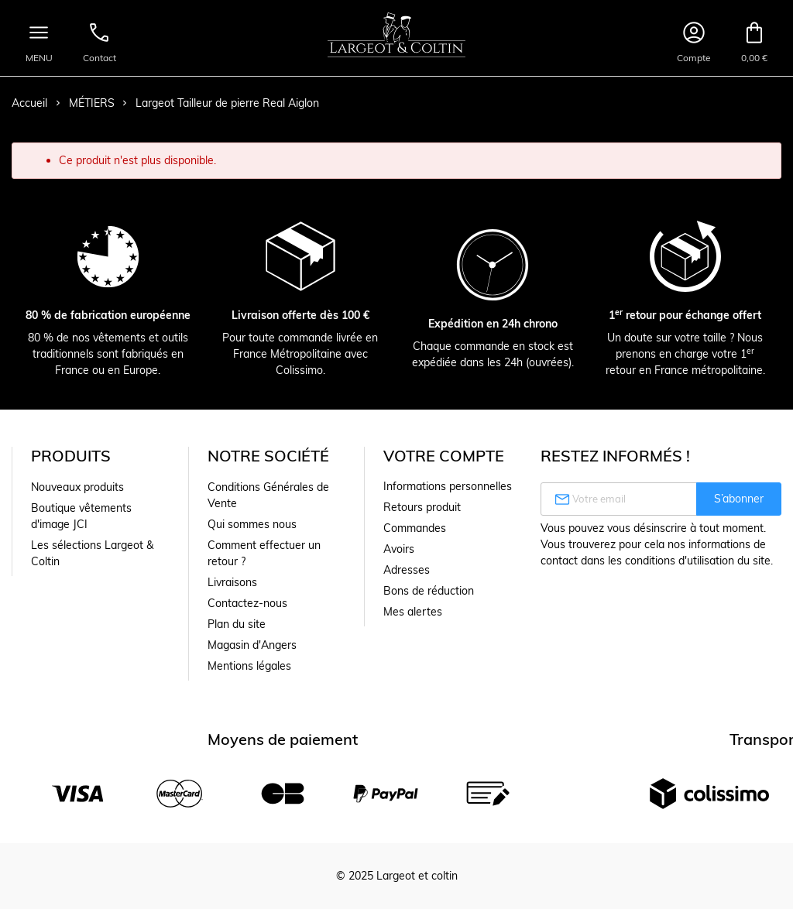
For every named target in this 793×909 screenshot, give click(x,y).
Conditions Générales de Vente (268, 495)
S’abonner (739, 499)
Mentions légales (249, 666)
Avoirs (398, 549)
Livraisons (232, 582)
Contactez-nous (247, 603)
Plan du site (237, 624)
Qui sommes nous (252, 524)
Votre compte (443, 455)
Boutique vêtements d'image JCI (81, 516)
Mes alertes (412, 612)
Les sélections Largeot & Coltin (92, 553)
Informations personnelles (447, 486)
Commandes (414, 528)
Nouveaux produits (77, 487)
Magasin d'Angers (252, 645)
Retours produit (422, 507)
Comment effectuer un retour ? (264, 553)
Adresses (406, 570)
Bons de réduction (428, 591)
